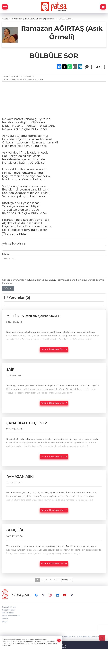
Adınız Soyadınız (13, 243)
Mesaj (6, 254)
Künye (4, 622)
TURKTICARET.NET (84, 637)
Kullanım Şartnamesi (11, 616)
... (59, 579)
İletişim (5, 619)
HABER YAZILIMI (65, 637)
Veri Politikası (8, 613)
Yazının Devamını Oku (54, 349)
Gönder (8, 288)
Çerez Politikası (8, 610)
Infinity (64, 579)
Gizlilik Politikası (9, 607)
